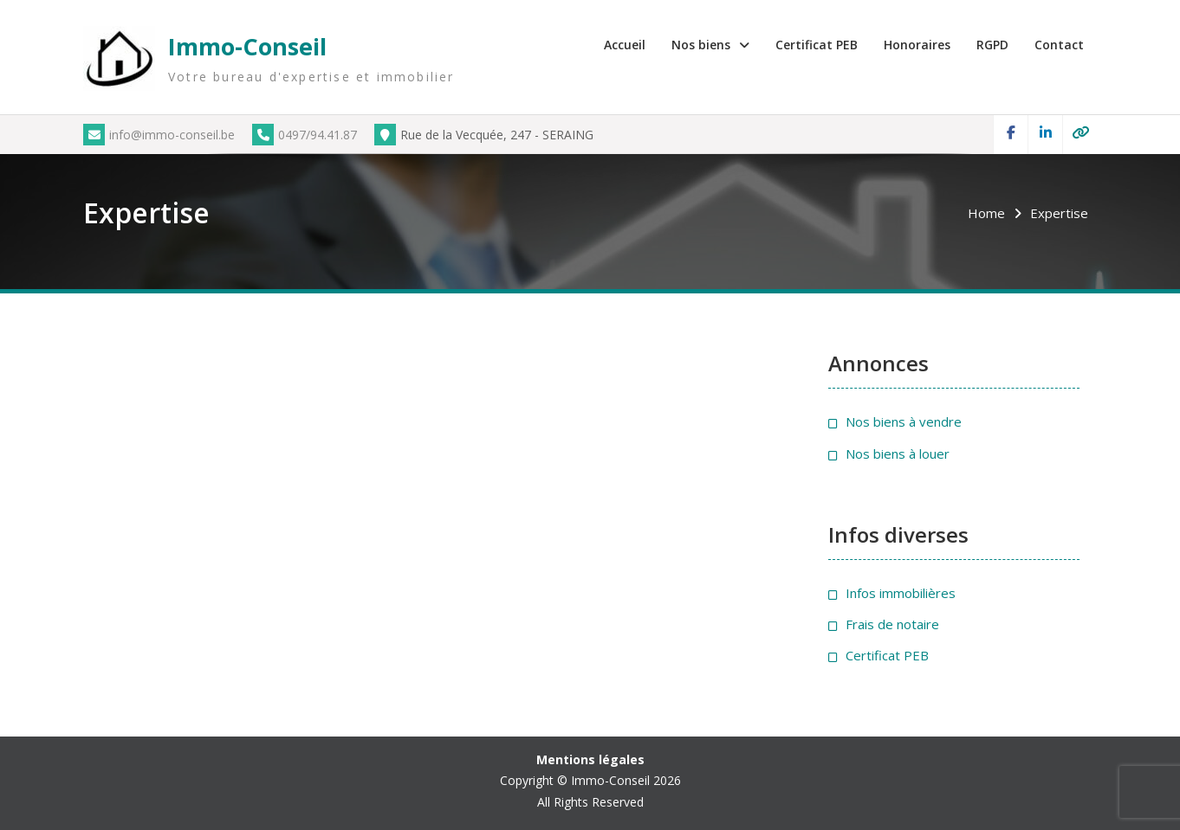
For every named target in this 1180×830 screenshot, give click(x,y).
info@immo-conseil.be (159, 134)
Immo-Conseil (247, 46)
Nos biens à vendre (904, 421)
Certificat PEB (816, 44)
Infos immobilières (901, 593)
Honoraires (917, 44)
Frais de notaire (892, 624)
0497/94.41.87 (304, 134)
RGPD (992, 44)
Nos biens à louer (898, 453)
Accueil (624, 44)
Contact (1059, 44)
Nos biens (700, 44)
